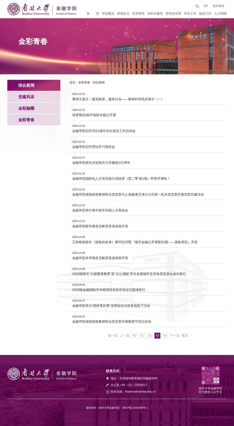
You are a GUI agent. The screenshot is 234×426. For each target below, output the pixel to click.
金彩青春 (84, 82)
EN (206, 5)
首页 (72, 82)
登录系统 (218, 5)
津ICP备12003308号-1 (135, 407)
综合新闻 (99, 82)
